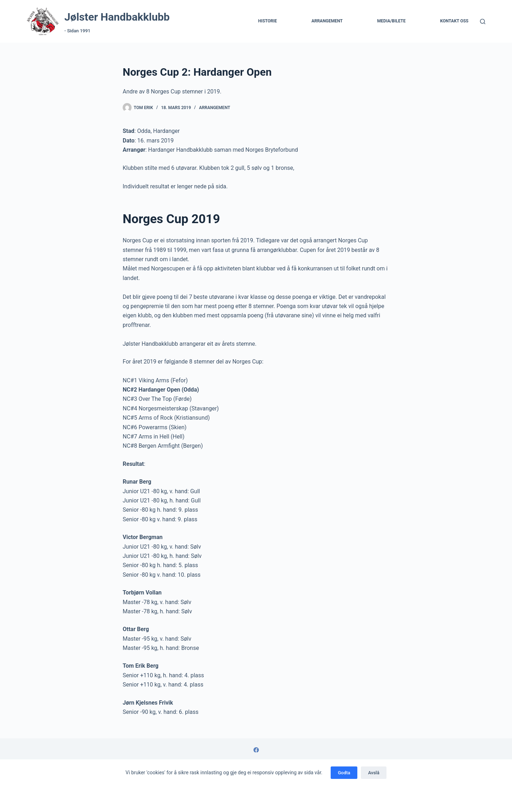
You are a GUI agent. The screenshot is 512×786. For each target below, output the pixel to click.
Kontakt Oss (454, 20)
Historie (267, 20)
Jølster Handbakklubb (117, 17)
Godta (344, 772)
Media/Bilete (391, 20)
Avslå (373, 772)
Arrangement (327, 20)
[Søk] (482, 21)
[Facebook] (256, 750)
